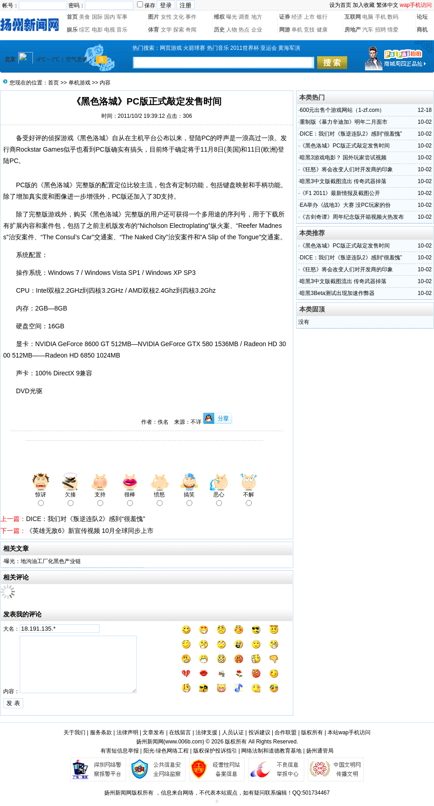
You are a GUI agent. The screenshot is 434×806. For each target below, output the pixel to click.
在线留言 (180, 732)
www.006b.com (183, 741)
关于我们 (74, 732)
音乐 (121, 29)
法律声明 (127, 732)
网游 (284, 29)
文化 (178, 17)
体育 (153, 29)
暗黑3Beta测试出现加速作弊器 (337, 293)
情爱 (392, 29)
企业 (256, 29)
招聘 (380, 29)
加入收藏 (364, 5)
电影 (97, 29)
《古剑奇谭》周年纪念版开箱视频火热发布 (352, 217)
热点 (243, 29)
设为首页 (340, 5)
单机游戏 (79, 82)
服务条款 (101, 732)
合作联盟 (285, 732)
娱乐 (72, 29)
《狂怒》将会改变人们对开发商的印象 (346, 169)
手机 (380, 17)
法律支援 (206, 732)
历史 (219, 29)
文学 (166, 29)
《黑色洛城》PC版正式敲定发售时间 (345, 145)
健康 (322, 29)
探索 (178, 29)
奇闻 (190, 29)
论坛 (422, 17)
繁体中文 (387, 5)
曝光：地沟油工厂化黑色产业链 (42, 561)
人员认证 (233, 732)
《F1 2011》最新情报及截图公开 (340, 193)
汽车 (367, 29)
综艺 (84, 29)
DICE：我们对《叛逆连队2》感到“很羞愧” (85, 518)
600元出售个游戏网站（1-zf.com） (342, 110)
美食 (84, 17)
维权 (219, 17)
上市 (309, 17)
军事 (121, 17)
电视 (109, 29)
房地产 (352, 29)
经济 (296, 17)
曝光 (231, 17)
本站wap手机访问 (349, 732)
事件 (190, 17)
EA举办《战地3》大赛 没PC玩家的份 (345, 205)
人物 (231, 29)
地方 (256, 17)
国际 (97, 17)
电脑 (367, 17)
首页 (72, 17)
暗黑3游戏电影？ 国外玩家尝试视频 (343, 157)
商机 (422, 29)
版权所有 (312, 732)
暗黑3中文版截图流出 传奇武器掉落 (343, 181)
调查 (243, 17)
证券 (284, 17)
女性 (166, 17)
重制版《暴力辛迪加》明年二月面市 (343, 122)
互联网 (352, 17)
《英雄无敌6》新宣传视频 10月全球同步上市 (89, 530)
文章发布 (153, 732)
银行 (322, 17)
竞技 (309, 29)
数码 (392, 17)
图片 (153, 17)
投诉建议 (259, 732)
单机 (296, 29)
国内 (109, 17)
